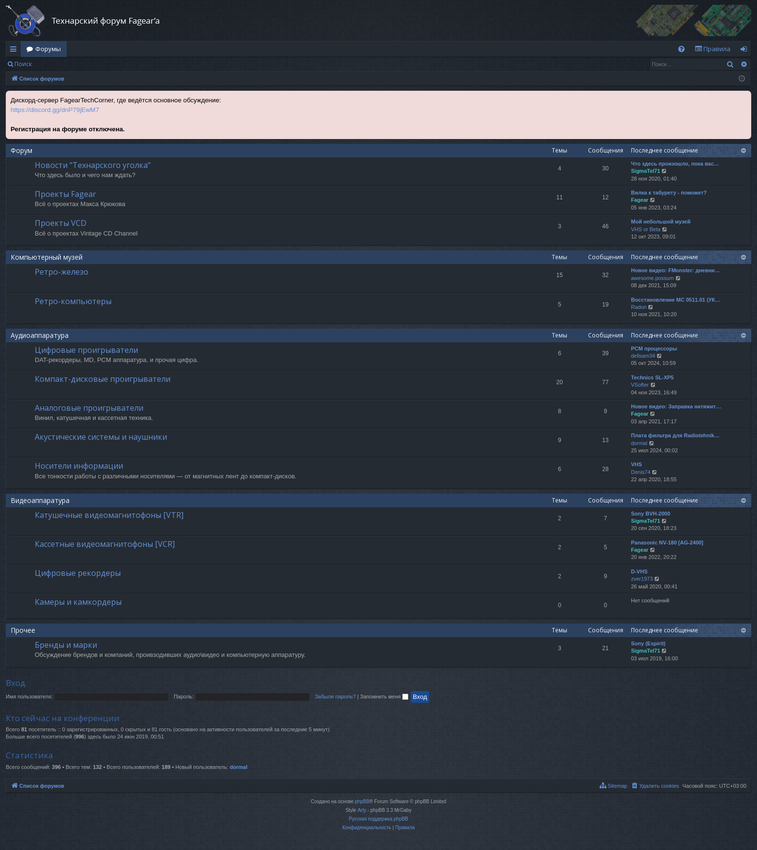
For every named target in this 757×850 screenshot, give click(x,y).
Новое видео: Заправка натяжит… (676, 406)
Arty (362, 810)
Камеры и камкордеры (78, 602)
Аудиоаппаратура (40, 335)
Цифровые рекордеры (78, 573)
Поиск (23, 64)
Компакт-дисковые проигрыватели (102, 379)
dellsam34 (643, 356)
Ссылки (15, 50)
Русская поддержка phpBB (378, 819)
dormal (639, 443)
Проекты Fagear (65, 194)
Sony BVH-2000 (650, 513)
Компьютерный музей (47, 257)
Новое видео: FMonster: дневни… (675, 270)
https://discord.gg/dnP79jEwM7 (55, 109)
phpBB (362, 801)
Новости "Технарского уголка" (93, 165)
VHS (636, 464)
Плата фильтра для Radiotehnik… (675, 435)
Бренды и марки (66, 645)
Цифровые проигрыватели (86, 350)
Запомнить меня (384, 696)
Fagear (639, 200)
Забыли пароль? (335, 696)
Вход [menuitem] (745, 50)
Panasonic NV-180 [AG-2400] (667, 542)
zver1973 (642, 579)
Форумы (48, 48)
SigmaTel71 (645, 171)
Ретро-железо (61, 271)
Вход (53, 64)
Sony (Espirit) (648, 643)
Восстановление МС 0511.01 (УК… (675, 300)
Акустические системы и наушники (101, 437)
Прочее (23, 630)
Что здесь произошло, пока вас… (675, 164)
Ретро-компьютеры (73, 301)
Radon (638, 307)
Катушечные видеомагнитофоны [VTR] (109, 515)
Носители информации (79, 465)
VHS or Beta (645, 229)
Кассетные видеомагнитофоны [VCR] (105, 544)
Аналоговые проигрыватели (89, 408)
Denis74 (640, 472)
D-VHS (639, 571)
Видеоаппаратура (40, 500)
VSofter (640, 385)
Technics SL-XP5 (652, 377)
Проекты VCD (60, 223)
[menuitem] (681, 49)
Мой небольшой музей (660, 221)
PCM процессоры (654, 348)
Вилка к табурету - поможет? (669, 192)
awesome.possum (652, 278)
